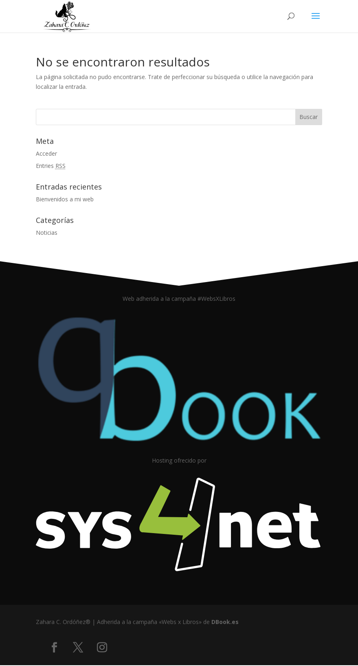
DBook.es (225, 622)
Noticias (46, 232)
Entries (51, 166)
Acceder (46, 153)
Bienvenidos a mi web (65, 199)
